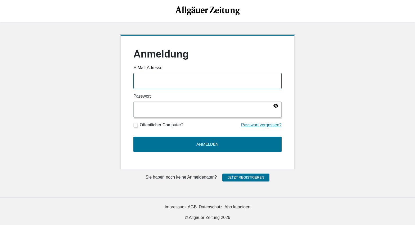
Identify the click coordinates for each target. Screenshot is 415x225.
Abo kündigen (237, 207)
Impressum (175, 207)
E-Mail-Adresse (147, 67)
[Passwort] (207, 110)
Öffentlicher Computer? (161, 125)
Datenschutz (210, 207)
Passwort (142, 96)
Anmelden (207, 144)
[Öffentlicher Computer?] (135, 125)
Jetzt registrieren (246, 177)
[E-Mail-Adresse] (207, 81)
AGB (192, 207)
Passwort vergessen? (261, 125)
